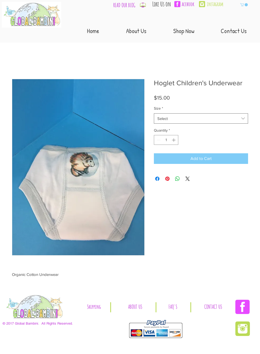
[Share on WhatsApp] (177, 179)
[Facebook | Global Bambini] (242, 307)
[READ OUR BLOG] (124, 5)
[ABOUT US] (135, 307)
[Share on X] (187, 179)
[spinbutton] (166, 140)
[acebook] (189, 4)
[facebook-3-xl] (177, 4)
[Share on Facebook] (157, 179)
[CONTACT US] (213, 307)
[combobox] (201, 118)
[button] (244, 4)
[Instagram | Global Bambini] (202, 4)
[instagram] (217, 4)
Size (158, 108)
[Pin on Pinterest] (167, 179)
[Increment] (174, 140)
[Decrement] (158, 140)
